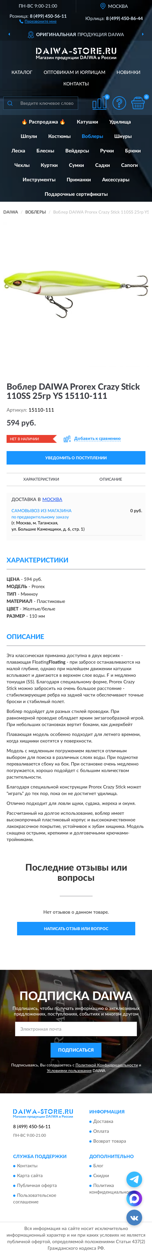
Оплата (101, 1131)
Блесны (45, 150)
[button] (37, 21)
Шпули (29, 136)
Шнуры (123, 136)
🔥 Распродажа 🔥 (43, 122)
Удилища (120, 122)
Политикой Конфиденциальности (107, 1065)
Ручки (107, 150)
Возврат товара (109, 1141)
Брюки (133, 150)
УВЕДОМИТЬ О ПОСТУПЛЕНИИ (76, 458)
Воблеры (92, 136)
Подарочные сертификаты (76, 194)
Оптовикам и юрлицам (74, 72)
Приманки (79, 179)
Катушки (87, 122)
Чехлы (22, 165)
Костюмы (59, 136)
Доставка (103, 1121)
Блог (98, 1166)
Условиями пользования (69, 1071)
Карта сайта (30, 1176)
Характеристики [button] (41, 479)
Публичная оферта (37, 1186)
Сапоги (129, 165)
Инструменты (39, 179)
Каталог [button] (22, 72)
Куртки (49, 165)
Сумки (76, 165)
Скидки (101, 1176)
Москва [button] (52, 499)
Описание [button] (110, 479)
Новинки (129, 72)
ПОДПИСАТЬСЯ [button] (76, 1050)
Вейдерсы (77, 150)
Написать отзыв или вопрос (76, 929)
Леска (18, 150)
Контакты (76, 84)
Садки (102, 165)
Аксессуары (115, 179)
